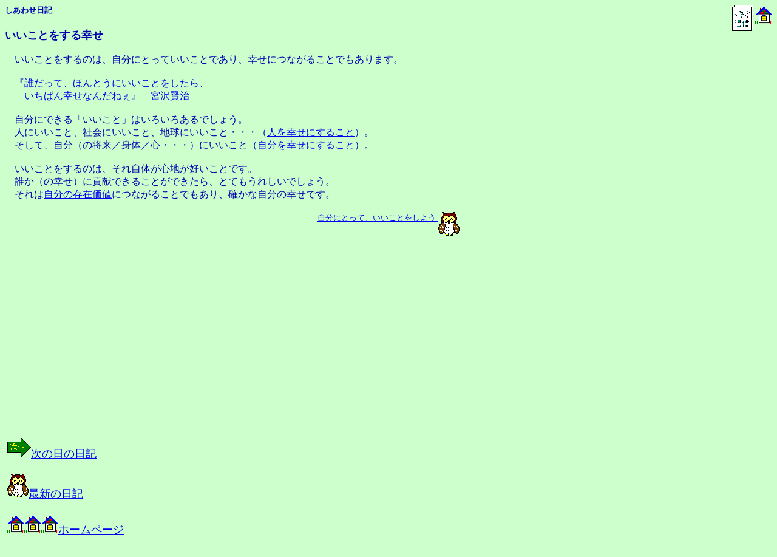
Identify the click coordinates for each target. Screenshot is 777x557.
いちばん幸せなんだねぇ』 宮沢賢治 (106, 96)
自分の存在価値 (78, 194)
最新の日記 (45, 494)
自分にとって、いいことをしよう (376, 217)
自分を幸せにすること (306, 145)
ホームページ (65, 530)
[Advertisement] (130, 347)
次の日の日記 (52, 454)
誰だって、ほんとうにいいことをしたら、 (116, 83)
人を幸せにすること (311, 132)
